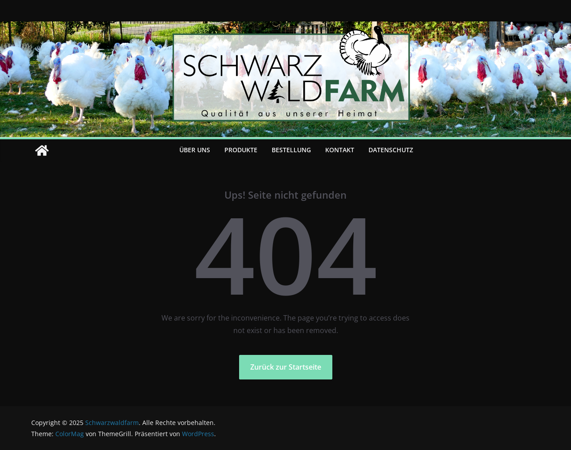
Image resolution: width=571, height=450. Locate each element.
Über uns (194, 150)
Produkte (240, 150)
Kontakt (339, 150)
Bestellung (291, 150)
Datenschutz (390, 150)
